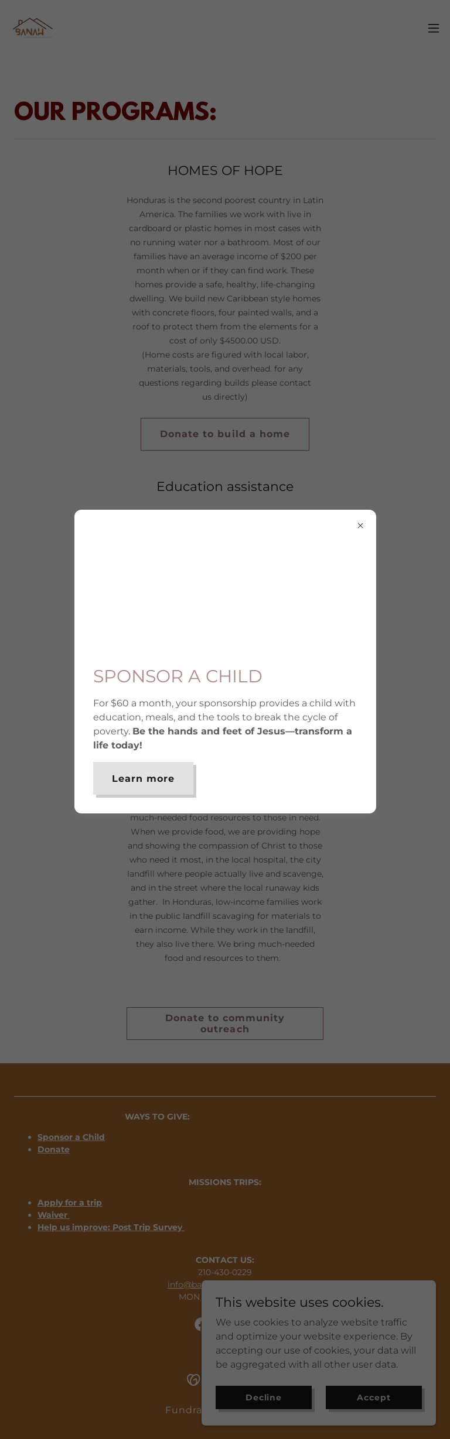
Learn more (143, 778)
